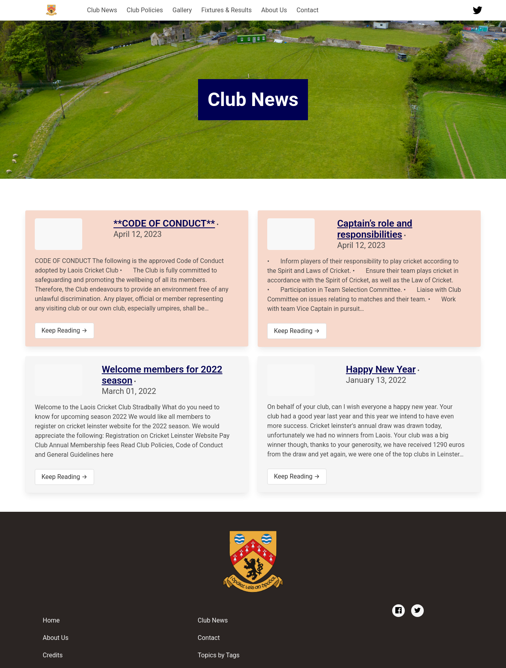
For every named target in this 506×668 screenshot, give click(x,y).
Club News (102, 10)
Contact (307, 10)
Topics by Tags (219, 655)
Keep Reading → (64, 330)
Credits (53, 655)
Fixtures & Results (226, 10)
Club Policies (144, 10)
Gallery (182, 10)
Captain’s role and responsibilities (374, 229)
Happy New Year (381, 369)
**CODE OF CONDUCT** (164, 223)
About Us (274, 10)
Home (51, 620)
